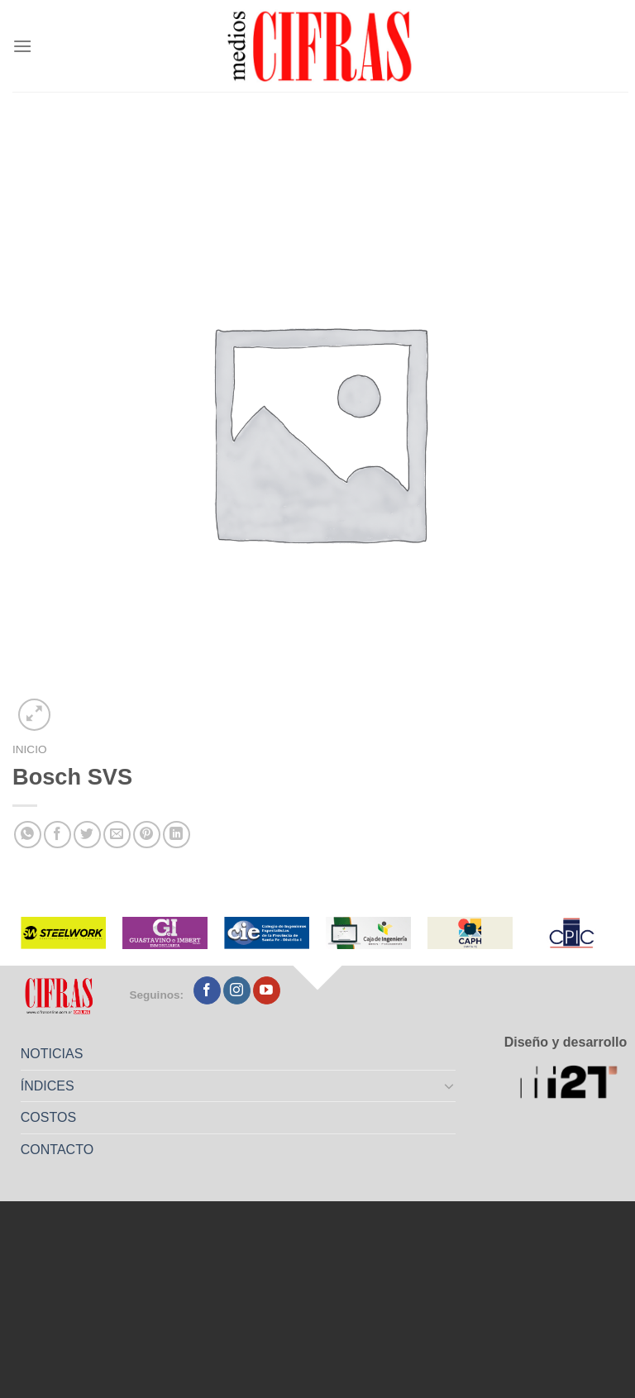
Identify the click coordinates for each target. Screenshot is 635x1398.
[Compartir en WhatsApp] (27, 834)
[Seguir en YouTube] (266, 990)
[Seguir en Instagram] (237, 990)
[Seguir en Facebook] (207, 990)
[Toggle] (449, 1085)
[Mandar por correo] (117, 834)
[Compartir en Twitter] (87, 834)
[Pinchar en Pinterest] (146, 834)
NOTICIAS (52, 1054)
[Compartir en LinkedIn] (176, 834)
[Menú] (22, 46)
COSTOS (48, 1117)
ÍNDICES (47, 1086)
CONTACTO (57, 1150)
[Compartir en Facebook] (57, 834)
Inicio (29, 749)
